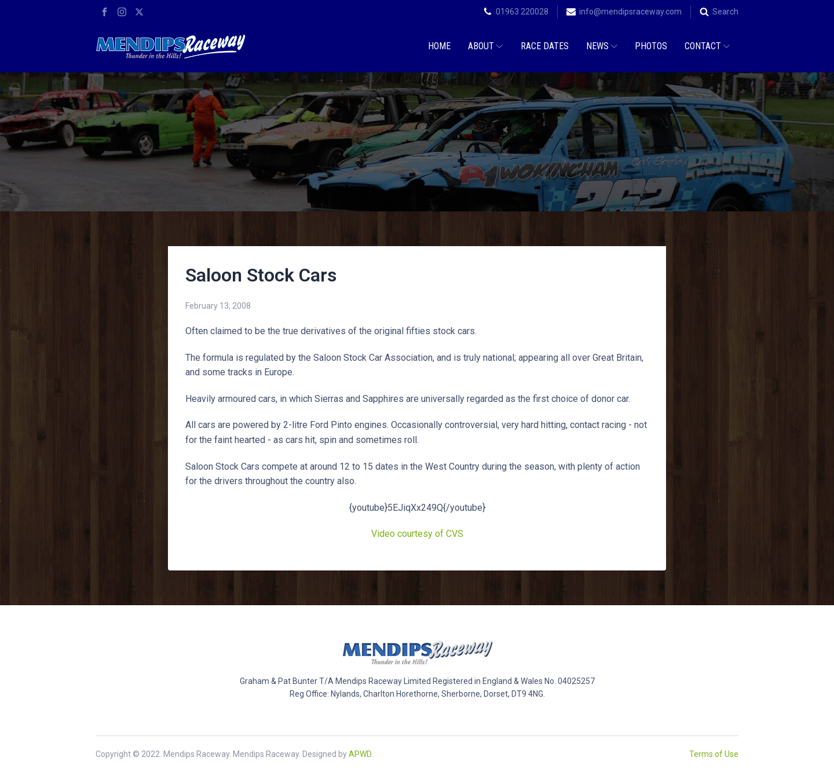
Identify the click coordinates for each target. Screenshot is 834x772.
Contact (707, 46)
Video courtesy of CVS (417, 533)
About (485, 46)
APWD (360, 754)
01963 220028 (522, 11)
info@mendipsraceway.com (630, 11)
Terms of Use (713, 754)
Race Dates (545, 46)
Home (439, 46)
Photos (651, 46)
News (601, 46)
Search (725, 11)
